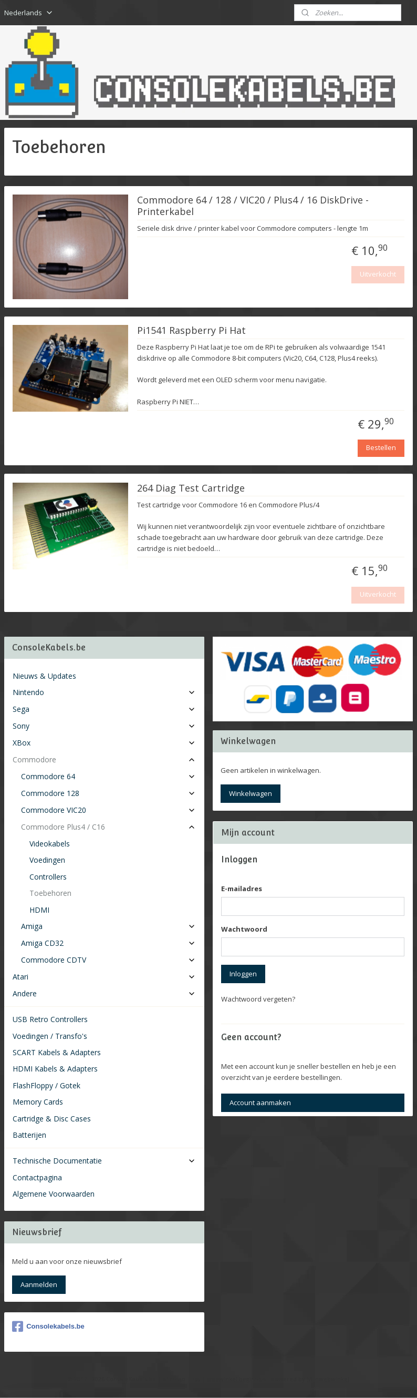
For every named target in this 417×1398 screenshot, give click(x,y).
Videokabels (49, 844)
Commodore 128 (108, 793)
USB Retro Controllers (50, 1019)
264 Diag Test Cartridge (191, 488)
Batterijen (29, 1135)
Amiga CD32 (108, 943)
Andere (104, 993)
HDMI (39, 910)
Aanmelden (38, 1284)
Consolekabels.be (48, 1326)
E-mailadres (241, 888)
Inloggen (243, 973)
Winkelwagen (250, 793)
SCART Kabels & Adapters (57, 1052)
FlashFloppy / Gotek (46, 1085)
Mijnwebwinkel (328, 1379)
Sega (104, 709)
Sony (104, 726)
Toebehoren (50, 893)
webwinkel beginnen (236, 1379)
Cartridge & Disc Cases (52, 1119)
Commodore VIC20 (108, 810)
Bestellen (381, 448)
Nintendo (104, 692)
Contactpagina (37, 1177)
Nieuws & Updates (44, 676)
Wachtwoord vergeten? (258, 999)
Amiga (108, 926)
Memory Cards (38, 1102)
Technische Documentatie (104, 1161)
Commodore (104, 759)
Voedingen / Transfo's (50, 1036)
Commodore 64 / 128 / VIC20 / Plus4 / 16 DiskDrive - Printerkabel (253, 206)
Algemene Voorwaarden (54, 1194)
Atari (104, 977)
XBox (104, 743)
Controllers (48, 877)
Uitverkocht (378, 274)
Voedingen (47, 860)
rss (196, 1379)
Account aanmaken (260, 1102)
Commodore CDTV (108, 960)
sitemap (174, 1379)
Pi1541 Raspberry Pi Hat (191, 330)
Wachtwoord (244, 929)
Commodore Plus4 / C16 (108, 827)
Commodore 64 (108, 776)
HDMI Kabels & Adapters (55, 1069)
